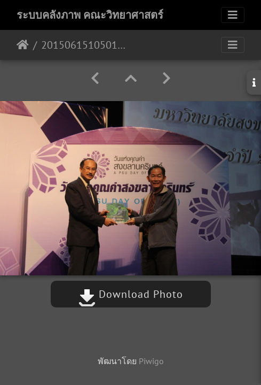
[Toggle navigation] (232, 15)
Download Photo (130, 294)
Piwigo (151, 361)
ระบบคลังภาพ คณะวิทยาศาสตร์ (90, 15)
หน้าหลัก (23, 45)
